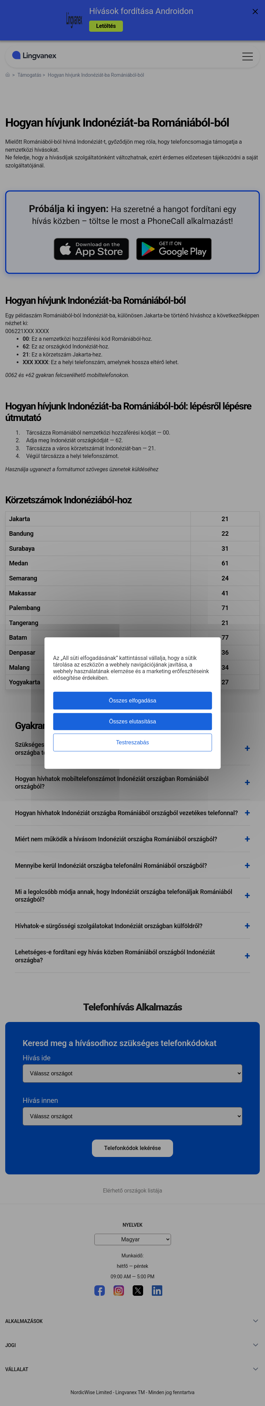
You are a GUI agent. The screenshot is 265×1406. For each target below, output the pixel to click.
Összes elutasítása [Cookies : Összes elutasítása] (132, 721)
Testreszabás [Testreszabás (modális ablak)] (132, 742)
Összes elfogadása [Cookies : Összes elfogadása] (132, 701)
